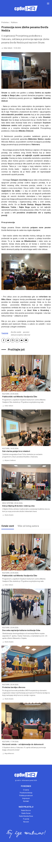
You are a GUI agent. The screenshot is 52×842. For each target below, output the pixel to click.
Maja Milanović (9, 753)
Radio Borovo (26, 810)
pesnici (26, 332)
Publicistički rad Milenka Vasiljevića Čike (19, 397)
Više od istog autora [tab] (28, 526)
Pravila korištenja (26, 793)
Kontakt (26, 801)
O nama (26, 790)
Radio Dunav (26, 813)
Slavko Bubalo (9, 515)
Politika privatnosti (26, 795)
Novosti (26, 822)
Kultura (14, 22)
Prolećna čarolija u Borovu (13, 687)
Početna (5, 22)
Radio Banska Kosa (26, 816)
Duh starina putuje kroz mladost (16, 451)
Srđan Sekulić (8, 48)
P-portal (26, 819)
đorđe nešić (16, 332)
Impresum (26, 798)
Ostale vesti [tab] (7, 526)
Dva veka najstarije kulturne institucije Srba (21, 630)
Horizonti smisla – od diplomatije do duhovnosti (22, 744)
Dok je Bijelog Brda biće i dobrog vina (18, 506)
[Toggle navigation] (48, 3)
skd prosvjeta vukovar (20, 335)
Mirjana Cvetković (10, 460)
